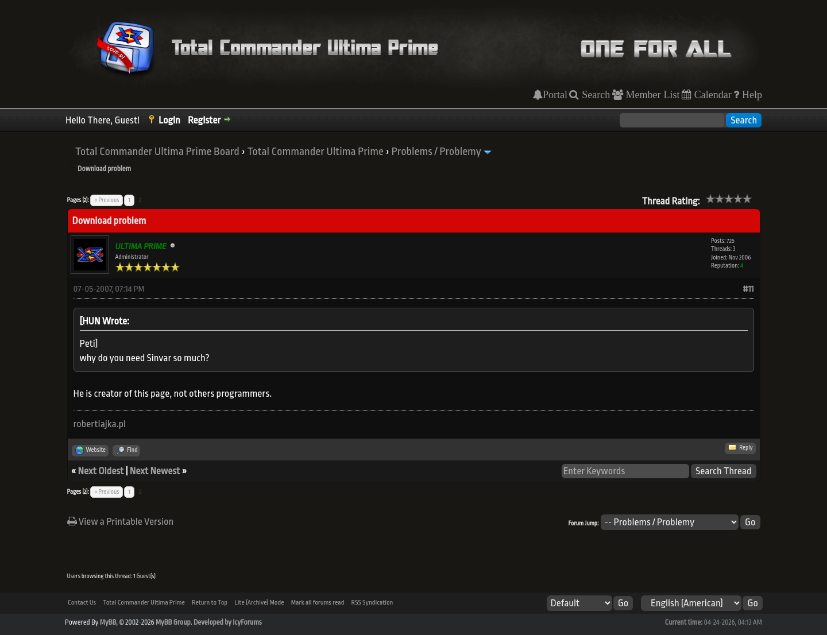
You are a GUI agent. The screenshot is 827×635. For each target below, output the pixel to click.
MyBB (108, 622)
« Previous (106, 200)
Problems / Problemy (436, 151)
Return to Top (209, 602)
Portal (555, 95)
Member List (651, 95)
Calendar (711, 95)
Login (169, 120)
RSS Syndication (372, 602)
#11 (748, 289)
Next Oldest (101, 471)
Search (594, 95)
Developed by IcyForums (228, 622)
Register (204, 120)
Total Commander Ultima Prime (315, 151)
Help (750, 95)
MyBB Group (173, 622)
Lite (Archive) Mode (259, 602)
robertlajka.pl (100, 424)
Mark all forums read (318, 602)
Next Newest (155, 471)
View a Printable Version (120, 521)
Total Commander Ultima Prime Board (157, 151)
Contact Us (82, 602)
